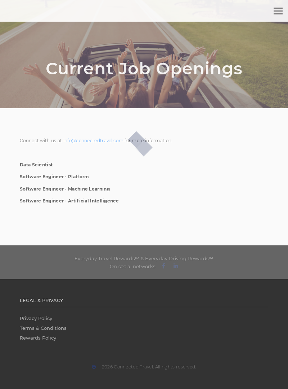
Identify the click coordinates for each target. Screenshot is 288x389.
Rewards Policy (38, 338)
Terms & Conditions (43, 328)
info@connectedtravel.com (92, 140)
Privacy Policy (36, 318)
